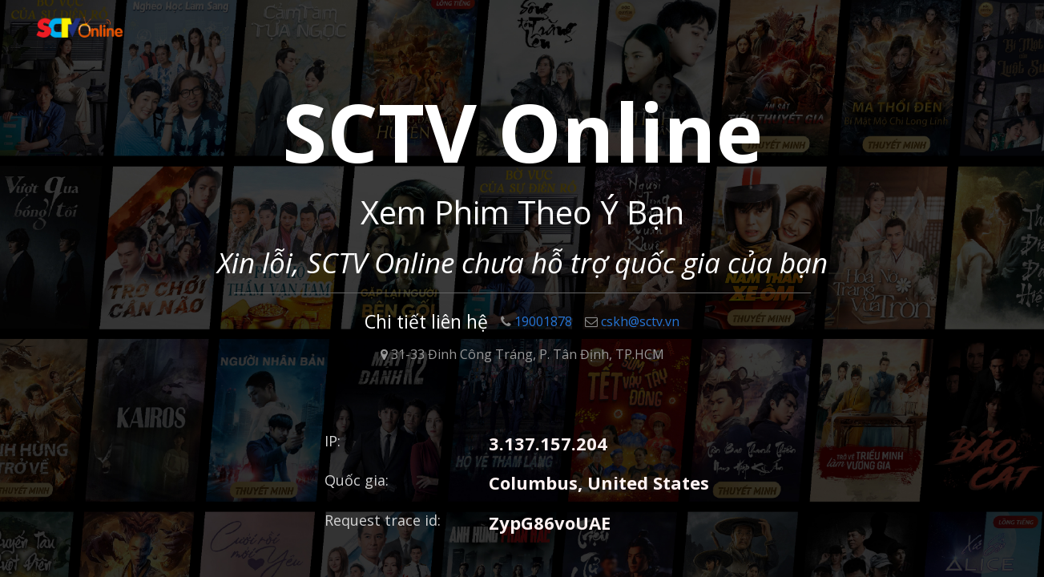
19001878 (536, 321)
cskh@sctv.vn (632, 321)
